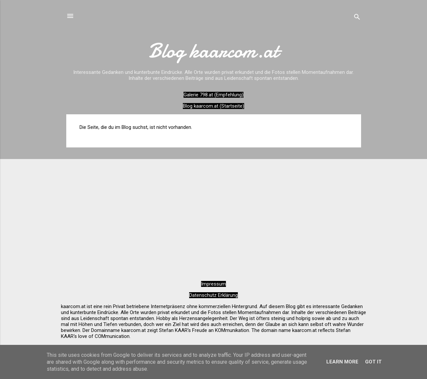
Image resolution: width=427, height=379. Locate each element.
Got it (373, 362)
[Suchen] (357, 18)
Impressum (213, 284)
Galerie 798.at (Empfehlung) (213, 95)
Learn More (342, 362)
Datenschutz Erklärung (213, 295)
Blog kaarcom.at (213, 50)
